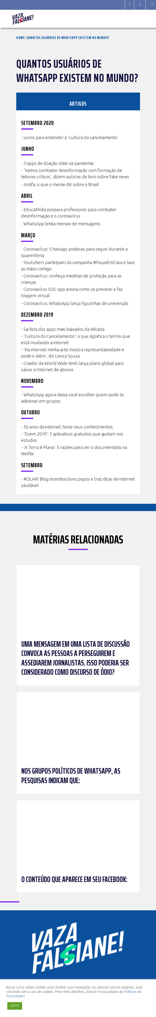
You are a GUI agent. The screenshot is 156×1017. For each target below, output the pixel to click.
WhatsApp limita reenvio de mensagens (62, 223)
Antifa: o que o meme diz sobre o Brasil (61, 184)
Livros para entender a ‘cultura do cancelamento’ (71, 137)
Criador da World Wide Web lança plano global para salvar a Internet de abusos (72, 366)
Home (20, 38)
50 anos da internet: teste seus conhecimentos (68, 426)
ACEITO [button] (14, 1006)
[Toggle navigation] (137, 18)
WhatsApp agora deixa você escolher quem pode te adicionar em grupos (72, 397)
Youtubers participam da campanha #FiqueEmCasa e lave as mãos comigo (78, 265)
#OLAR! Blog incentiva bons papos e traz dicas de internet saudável (78, 482)
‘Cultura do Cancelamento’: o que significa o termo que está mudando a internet (75, 339)
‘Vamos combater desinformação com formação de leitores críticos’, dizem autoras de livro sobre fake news (75, 173)
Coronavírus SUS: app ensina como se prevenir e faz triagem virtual (72, 292)
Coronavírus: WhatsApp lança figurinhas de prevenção (76, 303)
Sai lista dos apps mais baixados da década (64, 329)
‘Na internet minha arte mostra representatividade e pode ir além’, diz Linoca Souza (72, 352)
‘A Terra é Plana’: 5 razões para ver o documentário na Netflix (74, 450)
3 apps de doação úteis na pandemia (58, 163)
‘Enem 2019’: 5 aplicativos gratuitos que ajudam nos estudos (72, 437)
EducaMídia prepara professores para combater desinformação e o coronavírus (68, 212)
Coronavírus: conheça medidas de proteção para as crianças (71, 279)
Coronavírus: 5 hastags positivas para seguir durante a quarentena (74, 252)
